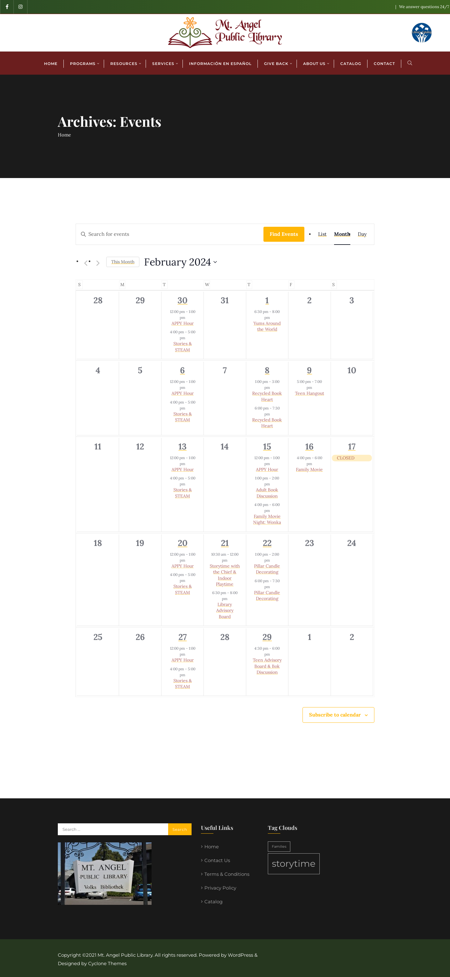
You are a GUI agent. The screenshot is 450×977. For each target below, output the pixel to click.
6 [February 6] (182, 370)
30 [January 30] (183, 300)
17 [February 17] (352, 446)
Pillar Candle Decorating (267, 569)
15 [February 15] (267, 446)
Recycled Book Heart (267, 396)
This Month (122, 262)
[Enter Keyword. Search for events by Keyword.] (169, 234)
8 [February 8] (267, 370)
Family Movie (309, 469)
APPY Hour (183, 323)
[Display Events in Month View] (342, 234)
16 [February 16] (309, 446)
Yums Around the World (267, 326)
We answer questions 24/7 (424, 6)
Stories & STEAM (182, 346)
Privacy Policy (220, 888)
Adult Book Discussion (267, 492)
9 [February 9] (309, 370)
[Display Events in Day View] (362, 234)
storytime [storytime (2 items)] (294, 863)
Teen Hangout (309, 393)
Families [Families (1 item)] (279, 847)
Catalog (213, 902)
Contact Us (217, 860)
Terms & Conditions (226, 874)
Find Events (284, 234)
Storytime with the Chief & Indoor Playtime (225, 575)
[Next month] (98, 263)
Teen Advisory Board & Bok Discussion (267, 666)
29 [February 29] (267, 637)
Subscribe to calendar (335, 715)
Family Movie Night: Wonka (267, 519)
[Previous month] (85, 263)
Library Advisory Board (224, 610)
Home (64, 135)
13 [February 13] (182, 446)
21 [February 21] (225, 543)
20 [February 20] (183, 543)
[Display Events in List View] (322, 234)
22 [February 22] (267, 543)
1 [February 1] (267, 300)
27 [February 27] (182, 637)
